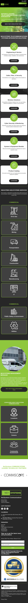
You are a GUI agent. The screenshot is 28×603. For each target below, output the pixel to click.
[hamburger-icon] (25, 5)
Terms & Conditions (5, 502)
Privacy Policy (4, 501)
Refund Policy (4, 500)
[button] (1, 475)
